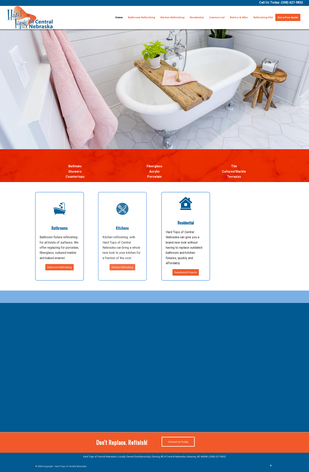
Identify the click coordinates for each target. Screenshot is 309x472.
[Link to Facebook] (271, 466)
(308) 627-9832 (292, 2)
